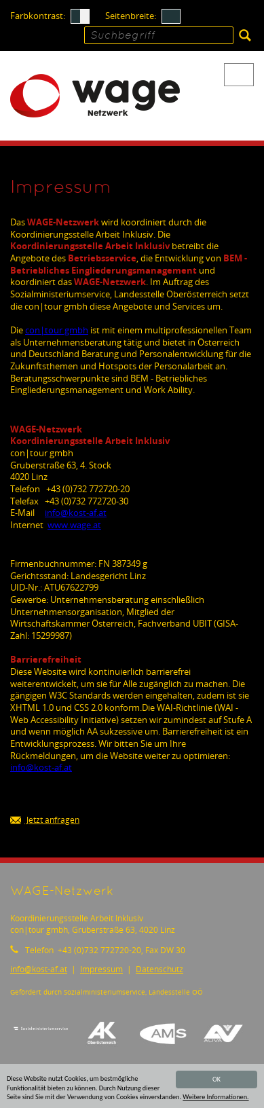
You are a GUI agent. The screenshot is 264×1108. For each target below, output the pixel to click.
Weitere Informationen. (215, 1097)
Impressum (101, 969)
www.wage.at (74, 525)
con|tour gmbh (56, 330)
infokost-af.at (76, 512)
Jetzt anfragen (44, 820)
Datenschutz (159, 969)
